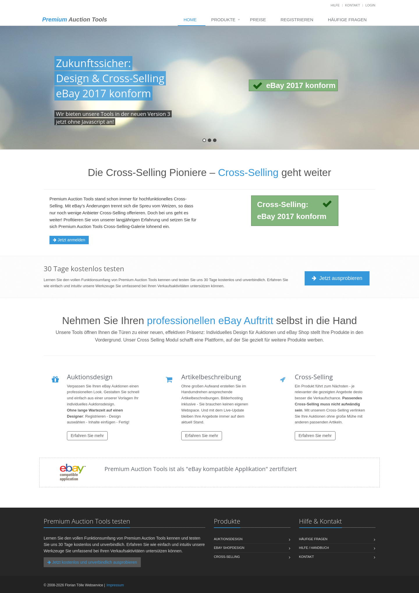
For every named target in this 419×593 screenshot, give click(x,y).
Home (190, 19)
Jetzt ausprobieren (337, 278)
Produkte (223, 19)
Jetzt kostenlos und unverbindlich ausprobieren (92, 562)
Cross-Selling (227, 556)
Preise (258, 19)
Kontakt (352, 5)
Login (370, 5)
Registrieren (296, 19)
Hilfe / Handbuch (314, 547)
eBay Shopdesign (229, 547)
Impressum (115, 585)
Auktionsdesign (228, 539)
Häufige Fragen (347, 19)
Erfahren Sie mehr (87, 435)
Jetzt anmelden (69, 240)
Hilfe (335, 5)
